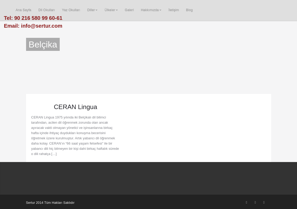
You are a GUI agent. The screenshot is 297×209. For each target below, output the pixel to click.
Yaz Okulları (71, 10)
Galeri (129, 10)
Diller (92, 10)
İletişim (173, 10)
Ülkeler (111, 10)
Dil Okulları (46, 10)
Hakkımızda (151, 10)
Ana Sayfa (23, 10)
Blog (189, 10)
